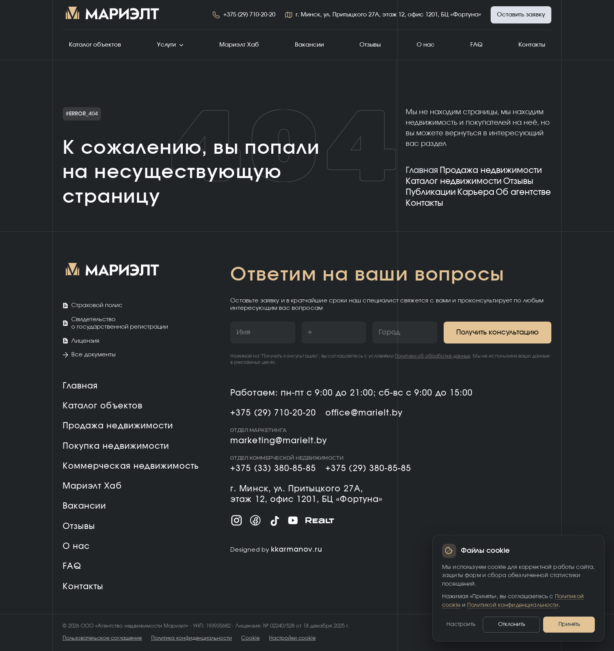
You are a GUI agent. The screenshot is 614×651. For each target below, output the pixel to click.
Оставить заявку (521, 15)
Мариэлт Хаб (239, 45)
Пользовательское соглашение (102, 638)
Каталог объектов (95, 45)
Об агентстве (523, 192)
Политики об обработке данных (432, 356)
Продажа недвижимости (491, 170)
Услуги (170, 45)
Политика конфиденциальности (191, 638)
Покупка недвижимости (116, 446)
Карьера (475, 192)
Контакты (531, 45)
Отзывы (370, 45)
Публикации (431, 192)
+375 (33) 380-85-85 (273, 468)
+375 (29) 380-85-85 (368, 468)
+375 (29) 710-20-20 (249, 15)
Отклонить (511, 624)
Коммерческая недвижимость (131, 466)
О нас (426, 45)
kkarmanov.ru (296, 549)
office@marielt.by (364, 413)
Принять (569, 624)
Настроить (460, 624)
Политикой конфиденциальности (512, 605)
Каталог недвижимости (454, 181)
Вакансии (309, 45)
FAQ (476, 45)
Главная (422, 170)
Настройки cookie (292, 638)
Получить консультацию (497, 332)
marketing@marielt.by (278, 441)
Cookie (250, 638)
